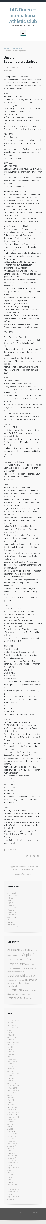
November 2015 (13, 1192)
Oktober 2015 (12, 1194)
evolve (8, 1213)
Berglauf (10, 900)
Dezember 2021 (13, 1066)
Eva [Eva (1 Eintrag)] (35, 965)
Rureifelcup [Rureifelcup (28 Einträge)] (15, 990)
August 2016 (11, 1170)
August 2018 (11, 1119)
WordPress (36, 1213)
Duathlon (10, 905)
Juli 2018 (10, 1122)
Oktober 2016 (12, 1165)
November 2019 (13, 1086)
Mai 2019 (10, 1100)
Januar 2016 (11, 1187)
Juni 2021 (10, 1071)
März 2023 (11, 1054)
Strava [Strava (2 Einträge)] (27, 994)
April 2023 (11, 1052)
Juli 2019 (10, 1095)
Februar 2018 (12, 1134)
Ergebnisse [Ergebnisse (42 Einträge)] (16, 964)
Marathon (10, 910)
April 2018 (11, 1129)
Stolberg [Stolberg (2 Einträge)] (22, 994)
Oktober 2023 (12, 1040)
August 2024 (11, 1030)
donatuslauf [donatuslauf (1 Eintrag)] (10, 960)
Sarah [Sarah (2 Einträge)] (26, 991)
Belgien (10, 898)
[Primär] (23, 32)
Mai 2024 (10, 1032)
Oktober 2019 (12, 1088)
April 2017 (11, 1151)
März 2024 (11, 1035)
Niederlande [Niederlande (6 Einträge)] (31, 980)
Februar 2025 (12, 1025)
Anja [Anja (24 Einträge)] (19, 949)
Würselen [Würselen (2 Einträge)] (29, 998)
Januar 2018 (11, 1136)
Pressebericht (12, 915)
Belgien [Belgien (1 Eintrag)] (34, 950)
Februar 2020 (12, 1081)
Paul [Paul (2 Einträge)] (17, 983)
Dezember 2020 (13, 1073)
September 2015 (13, 1197)
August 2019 (11, 1093)
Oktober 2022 (12, 1059)
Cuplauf (10, 903)
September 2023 (13, 1042)
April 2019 (11, 1102)
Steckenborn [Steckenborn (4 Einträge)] (12, 994)
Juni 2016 (10, 1175)
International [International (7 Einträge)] (29, 968)
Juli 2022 (10, 1064)
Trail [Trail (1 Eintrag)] (31, 994)
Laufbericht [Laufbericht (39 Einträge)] (16, 975)
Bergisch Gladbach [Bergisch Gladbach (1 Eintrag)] (12, 955)
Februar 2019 (12, 1107)
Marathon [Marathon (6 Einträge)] (30, 976)
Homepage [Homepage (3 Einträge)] (15, 969)
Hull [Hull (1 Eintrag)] (21, 969)
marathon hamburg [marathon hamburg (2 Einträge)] (14, 980)
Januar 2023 (11, 1057)
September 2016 (13, 1168)
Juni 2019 (10, 1098)
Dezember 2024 (13, 1028)
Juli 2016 (10, 1172)
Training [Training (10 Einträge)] (12, 997)
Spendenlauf (11, 917)
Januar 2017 (11, 1158)
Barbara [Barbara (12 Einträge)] (27, 949)
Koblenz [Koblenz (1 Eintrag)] (13, 972)
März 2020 (11, 1078)
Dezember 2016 (13, 1160)
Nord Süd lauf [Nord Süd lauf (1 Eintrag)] (11, 983)
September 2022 (13, 1061)
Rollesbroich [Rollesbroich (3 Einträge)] (12, 986)
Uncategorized (12, 927)
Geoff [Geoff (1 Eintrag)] (9, 969)
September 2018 (13, 1117)
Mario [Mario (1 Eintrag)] (23, 980)
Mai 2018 (10, 1127)
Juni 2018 (10, 1124)
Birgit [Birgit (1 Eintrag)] (20, 955)
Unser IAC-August (22, 874)
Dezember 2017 (13, 1139)
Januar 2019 (11, 1110)
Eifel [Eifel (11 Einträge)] (28, 959)
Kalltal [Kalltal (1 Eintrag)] (9, 972)
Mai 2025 (10, 1023)
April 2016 (11, 1180)
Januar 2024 (11, 1037)
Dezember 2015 (13, 1189)
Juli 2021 (10, 1069)
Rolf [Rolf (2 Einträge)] (33, 983)
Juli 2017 (10, 1148)
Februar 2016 (12, 1185)
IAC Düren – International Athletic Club (23, 15)
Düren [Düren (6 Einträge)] (23, 959)
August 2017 (11, 1146)
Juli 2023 (10, 1045)
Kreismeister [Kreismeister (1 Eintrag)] (20, 972)
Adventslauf (11, 893)
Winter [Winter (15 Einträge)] (21, 997)
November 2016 (13, 1163)
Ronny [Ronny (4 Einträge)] (20, 986)
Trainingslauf (12, 924)
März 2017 (11, 1153)
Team (9, 920)
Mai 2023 (10, 1049)
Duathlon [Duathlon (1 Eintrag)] (17, 960)
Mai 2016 (10, 1177)
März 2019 (11, 1105)
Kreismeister (11, 908)
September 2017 (13, 1143)
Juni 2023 (10, 1047)
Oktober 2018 (12, 1114)
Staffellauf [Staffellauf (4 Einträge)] (33, 990)
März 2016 (11, 1182)
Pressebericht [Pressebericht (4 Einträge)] (25, 983)
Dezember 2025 (13, 1020)
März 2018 (11, 1131)
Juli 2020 (10, 1076)
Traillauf (10, 922)
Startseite (7, 48)
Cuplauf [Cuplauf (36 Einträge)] (28, 955)
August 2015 (11, 1199)
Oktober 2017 (12, 1141)
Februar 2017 (12, 1156)
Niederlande (11, 912)
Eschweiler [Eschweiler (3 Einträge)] (29, 965)
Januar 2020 (11, 1083)
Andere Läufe (17, 48)
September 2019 (13, 1090)
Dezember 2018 (13, 1112)
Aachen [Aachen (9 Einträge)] (11, 949)
